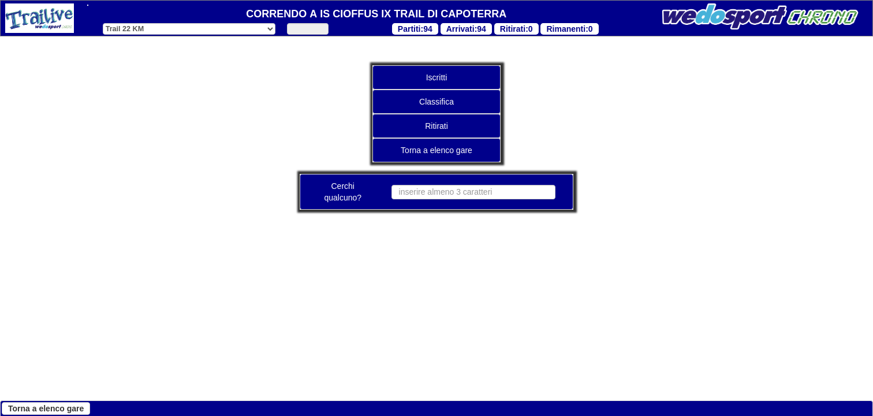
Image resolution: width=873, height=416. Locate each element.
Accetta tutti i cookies (411, 390)
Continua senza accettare (137, 390)
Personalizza (304, 390)
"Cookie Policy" (307, 254)
